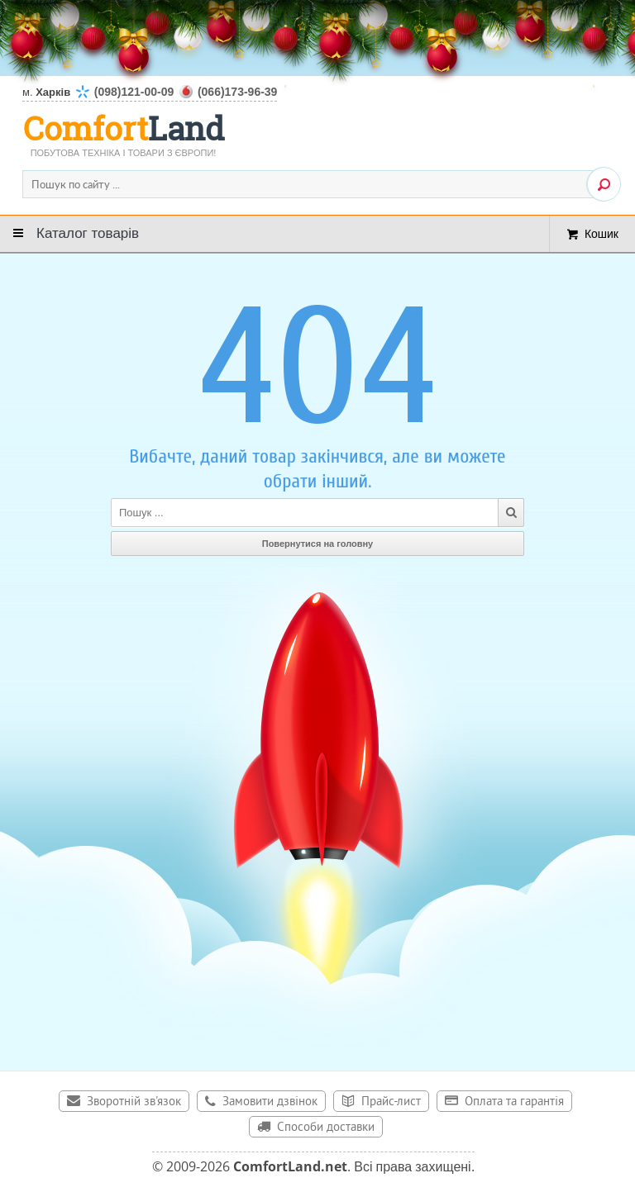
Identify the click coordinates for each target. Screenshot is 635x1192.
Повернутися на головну (318, 544)
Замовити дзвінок (270, 1102)
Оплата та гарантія (514, 1102)
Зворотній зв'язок (134, 1102)
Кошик (601, 233)
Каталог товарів (87, 233)
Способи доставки (326, 1128)
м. (149, 92)
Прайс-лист (391, 1102)
